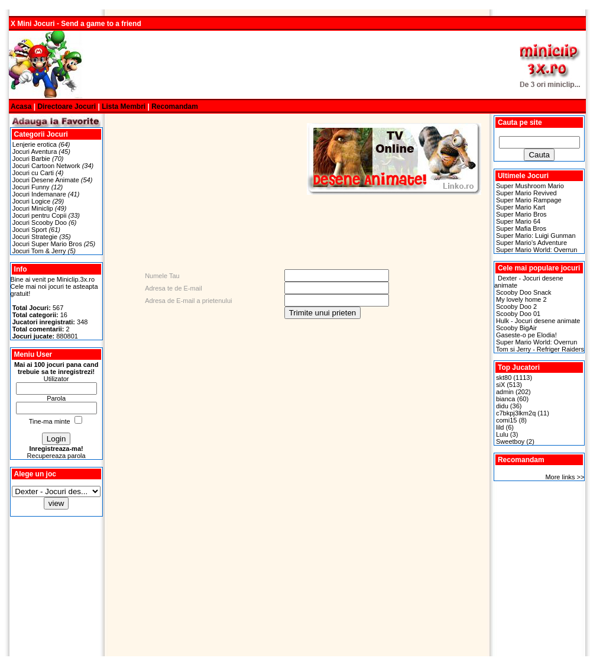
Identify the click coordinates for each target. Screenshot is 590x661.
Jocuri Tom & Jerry (39, 250)
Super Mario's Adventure (531, 242)
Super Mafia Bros (521, 228)
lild (500, 427)
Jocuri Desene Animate (45, 179)
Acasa (21, 106)
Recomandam (174, 106)
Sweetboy (510, 441)
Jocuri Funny (31, 187)
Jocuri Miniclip (32, 208)
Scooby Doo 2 (516, 306)
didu (502, 406)
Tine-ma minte (49, 421)
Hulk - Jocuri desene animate (538, 320)
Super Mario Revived (526, 192)
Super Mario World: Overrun (536, 249)
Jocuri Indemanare (39, 194)
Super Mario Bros (521, 214)
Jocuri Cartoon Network (46, 165)
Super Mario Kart (520, 207)
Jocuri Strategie (34, 236)
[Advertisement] (297, 65)
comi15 (506, 420)
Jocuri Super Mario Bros (47, 243)
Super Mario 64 (518, 221)
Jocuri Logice (31, 201)
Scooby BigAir (516, 327)
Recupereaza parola (56, 455)
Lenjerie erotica (34, 144)
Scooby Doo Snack (524, 292)
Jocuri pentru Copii (39, 215)
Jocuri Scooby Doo (39, 222)
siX (500, 384)
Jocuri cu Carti (33, 172)
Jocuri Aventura (34, 151)
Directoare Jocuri (66, 106)
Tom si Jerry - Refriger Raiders (540, 349)
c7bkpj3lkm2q (516, 413)
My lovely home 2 (521, 299)
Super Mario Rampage (529, 200)
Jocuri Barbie (31, 158)
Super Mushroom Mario (530, 185)
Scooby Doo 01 (518, 313)
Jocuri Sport (29, 229)
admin (505, 391)
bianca (505, 398)
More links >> (564, 477)
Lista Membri (123, 106)
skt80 (503, 377)
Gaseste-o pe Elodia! (526, 334)
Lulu (502, 434)
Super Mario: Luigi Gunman (536, 235)
